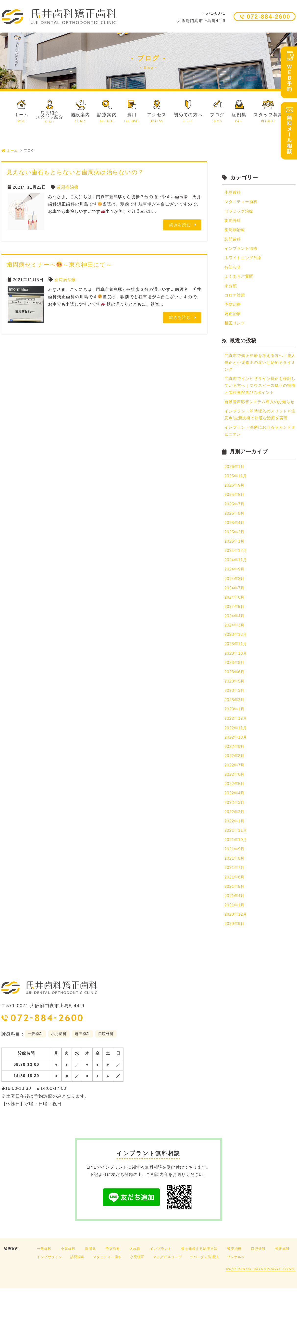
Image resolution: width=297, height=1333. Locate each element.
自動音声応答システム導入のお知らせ (260, 414)
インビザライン (49, 1302)
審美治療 (234, 1293)
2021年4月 (235, 938)
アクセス (156, 118)
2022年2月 (235, 851)
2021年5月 (235, 929)
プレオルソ (236, 1302)
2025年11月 (236, 501)
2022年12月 (236, 754)
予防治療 (233, 309)
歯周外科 (233, 221)
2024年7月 (235, 618)
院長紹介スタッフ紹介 (49, 117)
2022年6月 (235, 812)
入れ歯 (134, 1293)
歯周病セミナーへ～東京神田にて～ (59, 264)
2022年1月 (235, 861)
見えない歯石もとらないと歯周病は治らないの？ (75, 172)
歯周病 (90, 1293)
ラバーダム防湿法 (204, 1302)
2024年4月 (235, 647)
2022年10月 (236, 773)
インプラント (161, 1293)
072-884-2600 (268, 16)
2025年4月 (235, 549)
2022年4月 (235, 832)
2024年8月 (235, 608)
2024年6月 (235, 627)
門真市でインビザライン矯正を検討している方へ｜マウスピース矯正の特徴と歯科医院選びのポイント (260, 393)
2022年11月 (236, 764)
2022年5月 (235, 822)
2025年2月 (235, 559)
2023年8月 (235, 696)
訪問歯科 (233, 241)
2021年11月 (236, 870)
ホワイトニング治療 (244, 260)
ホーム (21, 118)
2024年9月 (235, 598)
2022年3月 (235, 841)
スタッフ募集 (268, 118)
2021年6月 (235, 919)
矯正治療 (233, 319)
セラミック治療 (239, 212)
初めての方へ (188, 118)
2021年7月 (235, 909)
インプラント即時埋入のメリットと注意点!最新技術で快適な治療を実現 (260, 434)
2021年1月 (235, 948)
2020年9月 (235, 968)
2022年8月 (235, 793)
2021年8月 (235, 900)
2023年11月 (236, 676)
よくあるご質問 (239, 280)
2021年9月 (235, 890)
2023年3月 (235, 725)
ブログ (217, 118)
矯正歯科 (282, 1293)
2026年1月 (235, 491)
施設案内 (80, 118)
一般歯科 (44, 1293)
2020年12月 (236, 958)
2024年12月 (236, 579)
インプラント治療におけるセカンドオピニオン (260, 455)
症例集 (239, 118)
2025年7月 (235, 530)
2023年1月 (235, 744)
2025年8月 (235, 520)
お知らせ (233, 270)
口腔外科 (258, 1293)
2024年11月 (236, 588)
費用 (132, 118)
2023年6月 (235, 705)
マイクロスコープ (167, 1302)
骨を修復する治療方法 (199, 1293)
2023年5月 (235, 715)
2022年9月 (235, 783)
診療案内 (107, 118)
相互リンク (235, 328)
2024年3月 (235, 657)
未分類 (231, 289)
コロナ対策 (235, 299)
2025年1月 (235, 569)
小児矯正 (137, 1302)
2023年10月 (236, 686)
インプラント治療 (242, 251)
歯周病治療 (67, 187)
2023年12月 (236, 666)
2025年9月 (235, 511)
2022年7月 (235, 802)
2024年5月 (235, 637)
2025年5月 (235, 540)
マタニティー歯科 (242, 202)
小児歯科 (233, 192)
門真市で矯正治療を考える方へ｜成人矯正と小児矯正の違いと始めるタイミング (260, 368)
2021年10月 (236, 880)
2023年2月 (235, 734)
